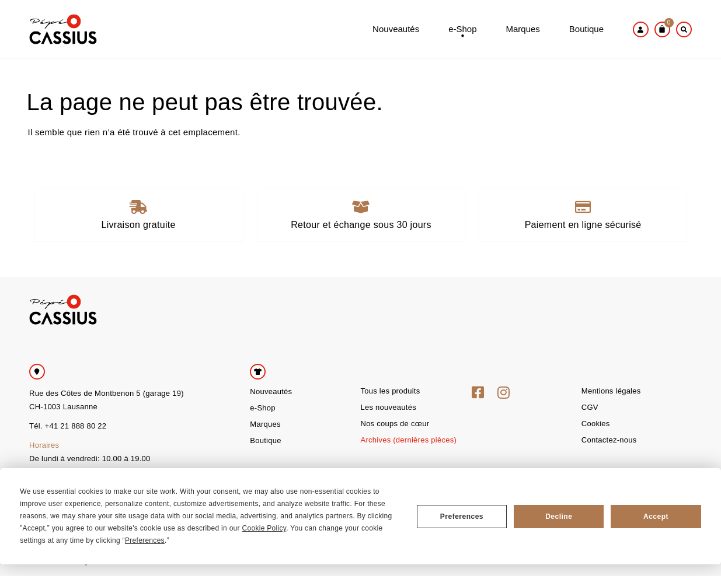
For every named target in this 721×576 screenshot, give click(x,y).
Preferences (461, 516)
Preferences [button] (145, 540)
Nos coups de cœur (394, 423)
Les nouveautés (388, 407)
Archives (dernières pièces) (408, 439)
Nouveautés (395, 29)
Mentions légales (611, 391)
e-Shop (462, 34)
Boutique (586, 29)
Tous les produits (390, 391)
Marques (522, 29)
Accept (655, 516)
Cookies (595, 423)
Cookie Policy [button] (264, 528)
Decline (558, 516)
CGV (589, 407)
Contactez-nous (609, 439)
